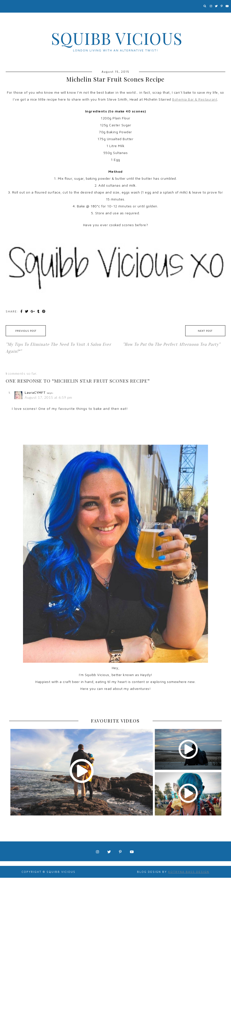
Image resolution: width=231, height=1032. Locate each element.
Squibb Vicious (117, 38)
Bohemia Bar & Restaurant (194, 99)
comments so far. (22, 373)
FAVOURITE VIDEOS (115, 721)
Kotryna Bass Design (188, 871)
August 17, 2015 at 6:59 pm (48, 397)
